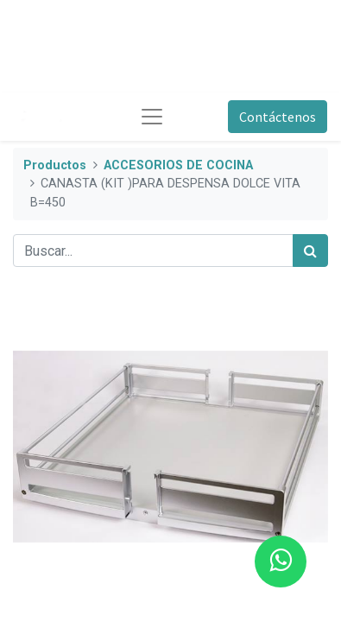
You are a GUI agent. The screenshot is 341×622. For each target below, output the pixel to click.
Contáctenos (277, 116)
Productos (54, 165)
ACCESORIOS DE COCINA (178, 165)
